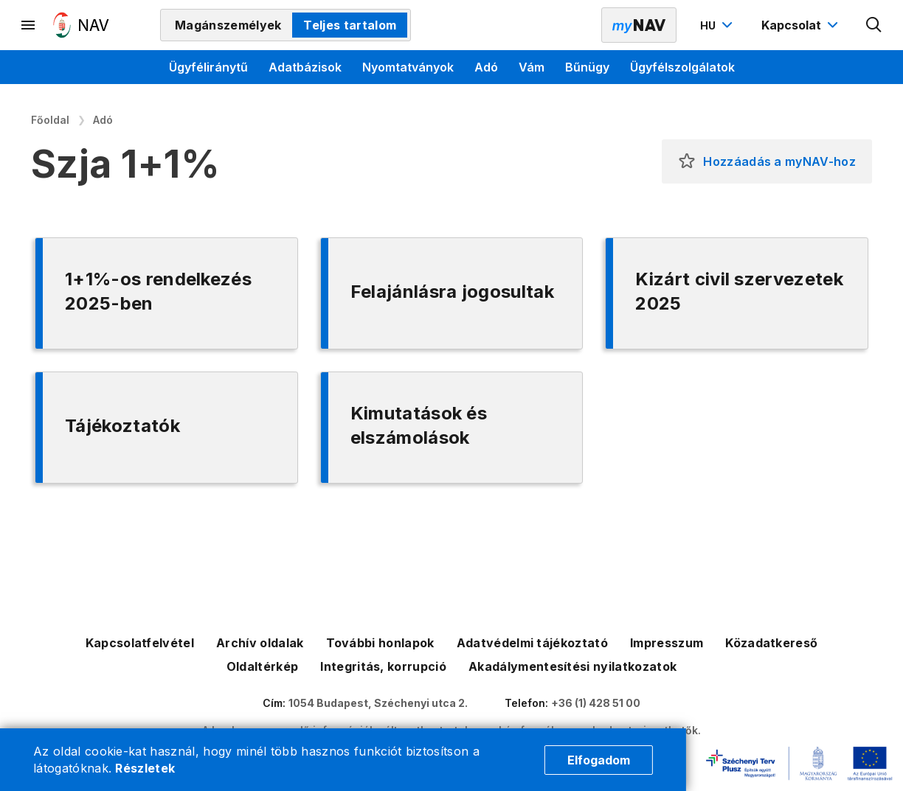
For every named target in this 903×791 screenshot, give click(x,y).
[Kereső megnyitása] (874, 25)
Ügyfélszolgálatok (682, 67)
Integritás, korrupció (383, 666)
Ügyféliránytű (208, 67)
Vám (531, 67)
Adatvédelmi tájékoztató (532, 642)
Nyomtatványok (408, 67)
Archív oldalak (259, 642)
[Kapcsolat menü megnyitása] (801, 25)
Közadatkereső (771, 642)
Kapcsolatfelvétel (140, 642)
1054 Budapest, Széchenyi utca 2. (378, 703)
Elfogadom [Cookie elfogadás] (598, 760)
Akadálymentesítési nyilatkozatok (572, 666)
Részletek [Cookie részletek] (145, 768)
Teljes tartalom (349, 25)
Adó (486, 67)
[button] (687, 161)
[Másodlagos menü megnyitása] (29, 25)
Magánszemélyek (228, 25)
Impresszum (666, 642)
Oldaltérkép (262, 666)
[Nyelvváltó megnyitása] (718, 25)
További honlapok (380, 642)
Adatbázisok (305, 67)
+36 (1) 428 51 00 (595, 703)
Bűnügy (587, 67)
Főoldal (50, 120)
